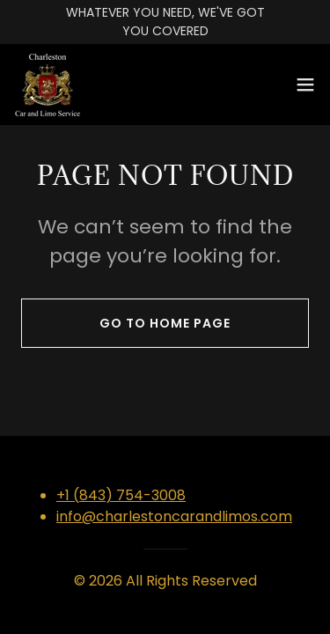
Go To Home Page (165, 323)
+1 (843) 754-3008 (121, 495)
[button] (305, 84)
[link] (47, 84)
